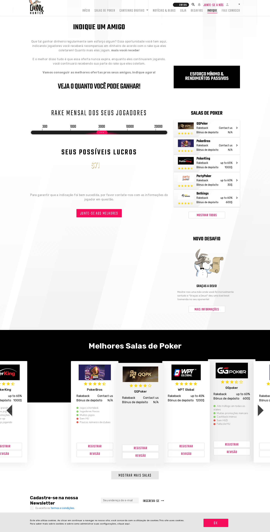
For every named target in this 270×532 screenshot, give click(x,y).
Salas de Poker (104, 10)
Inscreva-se (153, 501)
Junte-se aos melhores (99, 213)
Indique (212, 10)
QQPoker (140, 391)
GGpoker (231, 388)
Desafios (197, 10)
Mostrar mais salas (134, 475)
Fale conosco (231, 10)
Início (86, 10)
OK (216, 523)
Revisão (95, 454)
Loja (183, 10)
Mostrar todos (207, 215)
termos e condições (62, 508)
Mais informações (206, 309)
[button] (236, 4)
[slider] (101, 132)
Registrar (95, 446)
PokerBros (94, 389)
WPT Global (186, 389)
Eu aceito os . (55, 508)
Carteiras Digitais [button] (132, 10)
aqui (127, 523)
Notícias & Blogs (164, 10)
